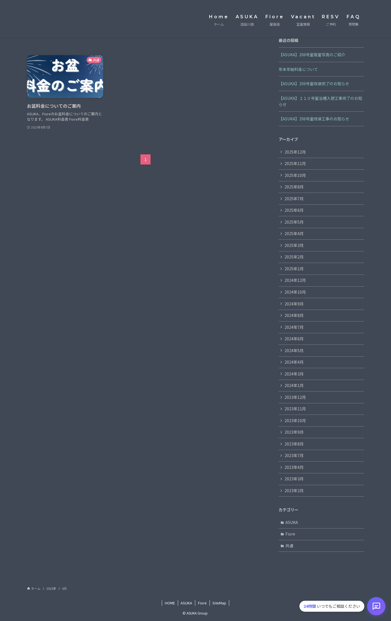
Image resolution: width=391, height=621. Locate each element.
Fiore (290, 534)
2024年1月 (294, 386)
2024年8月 (294, 315)
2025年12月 (295, 152)
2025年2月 (294, 257)
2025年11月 (295, 163)
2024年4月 (294, 362)
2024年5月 (294, 351)
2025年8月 (294, 187)
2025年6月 (294, 210)
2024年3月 (294, 374)
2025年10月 (295, 175)
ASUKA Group (49, 18)
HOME (170, 603)
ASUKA (292, 523)
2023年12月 (295, 397)
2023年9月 (294, 432)
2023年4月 (294, 468)
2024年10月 (295, 292)
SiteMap (219, 603)
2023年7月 (294, 456)
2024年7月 (294, 327)
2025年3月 (294, 245)
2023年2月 (294, 491)
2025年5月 (294, 222)
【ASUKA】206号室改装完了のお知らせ (314, 83)
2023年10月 (295, 421)
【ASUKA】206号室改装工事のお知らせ (314, 119)
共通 (290, 546)
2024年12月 (295, 280)
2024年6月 (294, 339)
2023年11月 (295, 409)
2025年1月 (294, 269)
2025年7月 (294, 198)
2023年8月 (294, 444)
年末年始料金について (298, 69)
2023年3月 (294, 479)
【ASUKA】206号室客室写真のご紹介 (312, 54)
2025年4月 (294, 234)
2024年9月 (294, 304)
